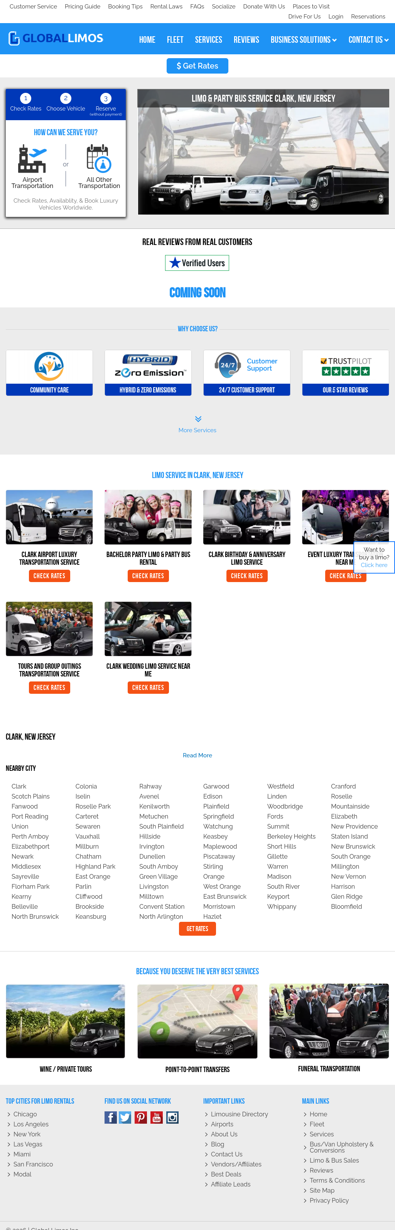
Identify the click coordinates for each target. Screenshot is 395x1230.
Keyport (278, 886)
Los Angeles (31, 1114)
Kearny (21, 886)
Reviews (321, 1160)
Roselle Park (93, 796)
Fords (275, 806)
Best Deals (226, 1164)
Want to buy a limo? (374, 557)
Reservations (368, 6)
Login (334, 6)
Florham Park (30, 876)
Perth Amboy (30, 826)
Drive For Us (301, 6)
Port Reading (30, 806)
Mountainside (350, 796)
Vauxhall (88, 826)
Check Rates (50, 566)
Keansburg (91, 906)
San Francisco (33, 1154)
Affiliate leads (230, 1174)
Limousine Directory (239, 1104)
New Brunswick (353, 836)
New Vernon (348, 866)
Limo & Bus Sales (334, 1150)
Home (318, 1104)
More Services (197, 414)
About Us (224, 1124)
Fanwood (25, 796)
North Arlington (161, 906)
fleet (175, 30)
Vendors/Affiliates (236, 1154)
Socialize (78, 6)
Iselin (83, 786)
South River (283, 876)
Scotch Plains (31, 786)
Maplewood (220, 836)
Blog (217, 1134)
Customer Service (33, 6)
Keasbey (215, 826)
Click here (374, 565)
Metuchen (153, 806)
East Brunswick (224, 886)
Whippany (282, 896)
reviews (246, 30)
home (147, 30)
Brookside (90, 896)
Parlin (83, 876)
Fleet (317, 1114)
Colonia (86, 776)
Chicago (25, 1104)
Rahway (150, 776)
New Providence (354, 816)
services (208, 30)
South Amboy (158, 856)
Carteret (87, 806)
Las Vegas (28, 1134)
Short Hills (281, 836)
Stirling (213, 856)
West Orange (222, 876)
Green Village (158, 866)
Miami (22, 1144)
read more (197, 745)
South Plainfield (161, 816)
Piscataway (219, 846)
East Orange (93, 866)
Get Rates (197, 55)
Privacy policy (329, 1190)
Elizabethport (30, 836)
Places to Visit (168, 6)
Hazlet (212, 906)
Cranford (343, 776)
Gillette (277, 846)
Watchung (218, 816)
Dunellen (152, 846)
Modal (22, 1164)
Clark (19, 776)
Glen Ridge (347, 886)
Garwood (216, 776)
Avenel (149, 786)
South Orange (350, 846)
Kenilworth (154, 796)
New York (27, 1124)
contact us (369, 30)
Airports (222, 1114)
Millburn (87, 836)
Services (322, 1124)
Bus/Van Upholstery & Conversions (342, 1137)
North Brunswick (35, 906)
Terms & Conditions (337, 1170)
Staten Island (349, 826)
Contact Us (227, 1144)
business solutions (304, 30)
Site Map (322, 1180)
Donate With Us (120, 6)
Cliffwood (89, 886)
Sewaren (88, 816)
